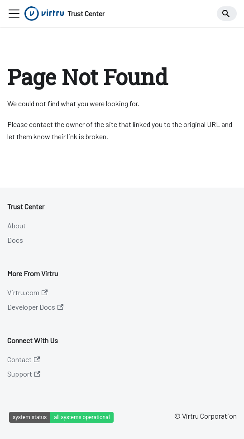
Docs (15, 240)
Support (23, 373)
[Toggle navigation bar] (14, 13)
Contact (23, 359)
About (16, 225)
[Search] (227, 13)
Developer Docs (35, 306)
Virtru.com (27, 292)
